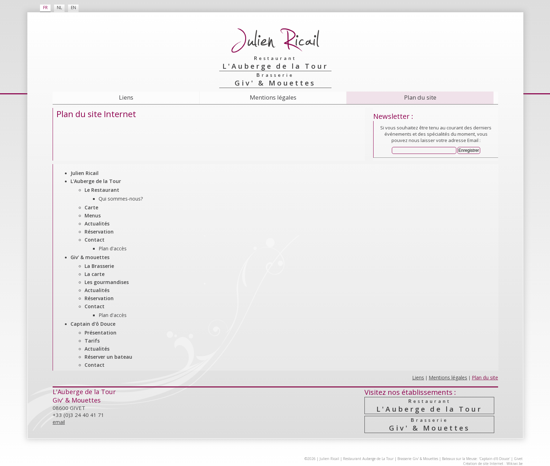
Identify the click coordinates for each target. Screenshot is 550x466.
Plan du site (420, 97)
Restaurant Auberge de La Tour (368, 458)
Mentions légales (273, 97)
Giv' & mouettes (90, 257)
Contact (95, 239)
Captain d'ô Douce (93, 323)
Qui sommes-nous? (121, 198)
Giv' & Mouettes (429, 424)
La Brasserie (99, 266)
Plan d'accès (113, 248)
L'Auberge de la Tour (96, 181)
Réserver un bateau (108, 356)
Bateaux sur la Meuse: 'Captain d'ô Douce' (476, 458)
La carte (95, 274)
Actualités (97, 223)
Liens (126, 97)
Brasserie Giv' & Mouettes (417, 458)
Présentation (100, 332)
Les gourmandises (107, 282)
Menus (93, 215)
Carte (91, 207)
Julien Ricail (85, 173)
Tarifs (92, 340)
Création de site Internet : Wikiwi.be (493, 463)
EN (73, 8)
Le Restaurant (102, 190)
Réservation (99, 231)
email (59, 422)
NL (59, 8)
